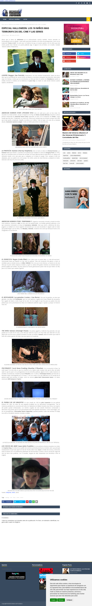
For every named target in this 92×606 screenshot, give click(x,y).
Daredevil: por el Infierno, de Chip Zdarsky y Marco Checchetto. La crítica (79, 104)
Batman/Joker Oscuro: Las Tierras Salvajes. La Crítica (79, 96)
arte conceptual (83, 158)
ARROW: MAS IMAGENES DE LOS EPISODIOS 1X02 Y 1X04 (78, 73)
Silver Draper (6, 35)
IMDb (13, 492)
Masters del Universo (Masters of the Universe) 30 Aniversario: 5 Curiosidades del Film (75, 135)
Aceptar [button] (53, 600)
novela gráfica (66, 158)
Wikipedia (8, 492)
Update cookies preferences (7, 1)
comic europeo (79, 163)
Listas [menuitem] (25, 19)
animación (72, 160)
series (18, 497)
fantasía (85, 153)
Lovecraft (72, 163)
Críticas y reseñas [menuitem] (14, 19)
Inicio (3, 24)
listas (14, 497)
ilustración (65, 160)
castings (7, 497)
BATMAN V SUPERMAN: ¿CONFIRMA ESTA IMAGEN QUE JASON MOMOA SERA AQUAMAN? (79, 81)
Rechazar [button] (61, 600)
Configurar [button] (69, 600)
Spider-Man (75, 158)
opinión (86, 160)
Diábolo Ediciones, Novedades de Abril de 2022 (79, 89)
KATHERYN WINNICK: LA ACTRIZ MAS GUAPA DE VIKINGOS (80, 569)
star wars (79, 160)
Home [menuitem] (4, 19)
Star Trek (65, 163)
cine (11, 497)
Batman (74, 153)
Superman (65, 155)
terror (6, 24)
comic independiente (75, 155)
